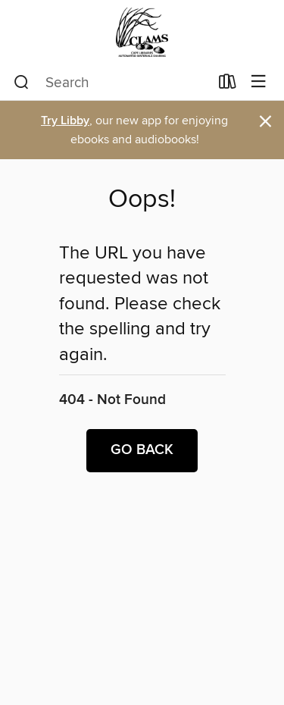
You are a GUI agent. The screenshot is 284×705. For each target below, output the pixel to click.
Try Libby (65, 121)
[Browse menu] (259, 82)
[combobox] (111, 82)
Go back (142, 450)
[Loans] (228, 85)
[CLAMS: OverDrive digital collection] (142, 32)
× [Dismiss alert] (265, 121)
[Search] (21, 82)
